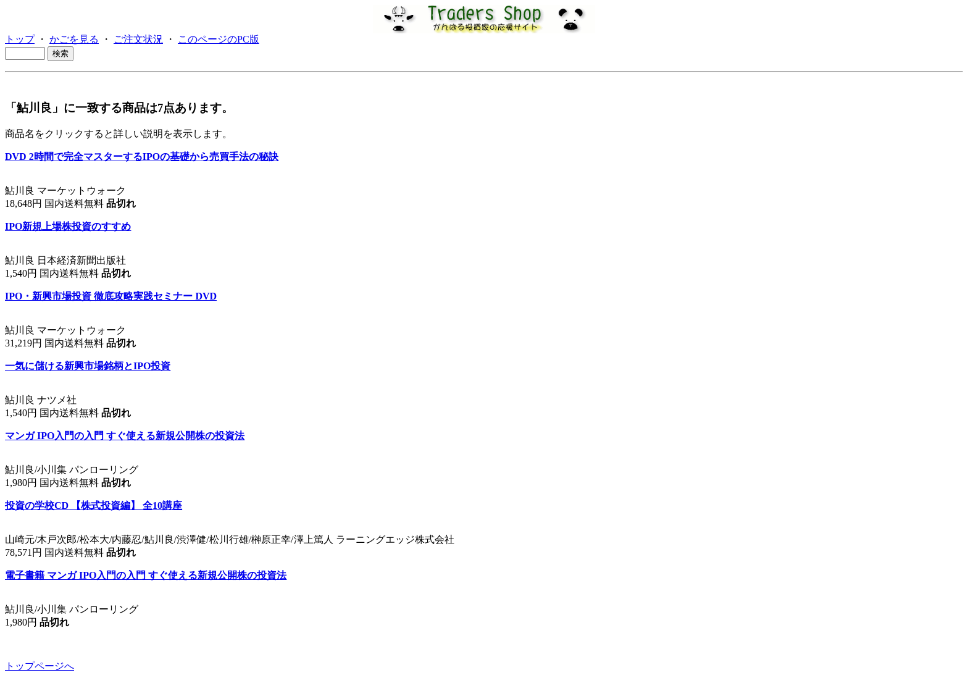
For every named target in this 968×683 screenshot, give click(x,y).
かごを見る (74, 39)
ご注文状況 (138, 39)
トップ (20, 39)
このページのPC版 (218, 39)
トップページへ (39, 666)
